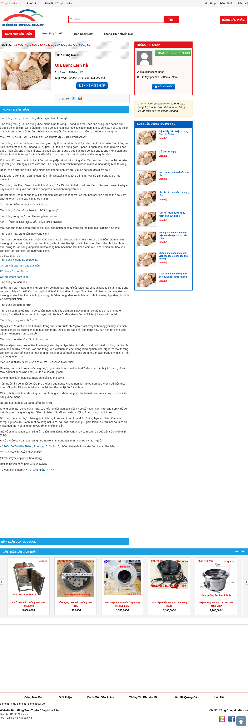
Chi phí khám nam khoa (14, 276)
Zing (80, 98)
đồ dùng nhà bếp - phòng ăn (73, 45)
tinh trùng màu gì (68, 55)
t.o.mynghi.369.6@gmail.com (159, 77)
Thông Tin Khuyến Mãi (118, 33)
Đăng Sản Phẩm (233, 19)
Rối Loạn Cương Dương (15, 271)
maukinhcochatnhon (152, 71)
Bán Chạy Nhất (83, 33)
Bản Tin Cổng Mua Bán (59, 3)
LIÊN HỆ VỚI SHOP (92, 85)
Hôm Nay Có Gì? (53, 33)
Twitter (73, 98)
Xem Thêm (240, 551)
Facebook (231, 719)
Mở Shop (210, 3)
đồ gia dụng (47, 45)
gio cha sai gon (37, 703)
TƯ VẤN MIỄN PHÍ (39, 469)
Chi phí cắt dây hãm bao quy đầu (20, 265)
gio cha (4, 703)
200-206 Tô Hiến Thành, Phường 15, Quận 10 (31, 446)
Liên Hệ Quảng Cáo (186, 697)
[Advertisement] (64, 503)
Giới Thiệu (65, 697)
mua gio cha (18, 703)
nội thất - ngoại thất (25, 45)
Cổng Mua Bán (9, 3)
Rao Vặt (32, 3)
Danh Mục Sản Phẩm (18, 33)
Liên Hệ (219, 697)
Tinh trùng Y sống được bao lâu (19, 259)
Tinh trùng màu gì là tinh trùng (18, 118)
